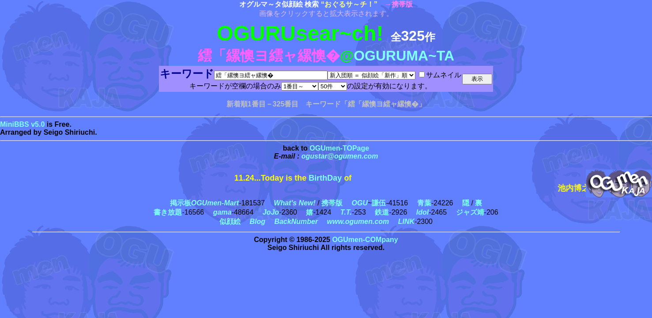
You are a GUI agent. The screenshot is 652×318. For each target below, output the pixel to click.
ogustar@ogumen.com (340, 156)
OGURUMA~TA (404, 56)
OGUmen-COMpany (365, 239)
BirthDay (325, 178)
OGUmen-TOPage (339, 148)
